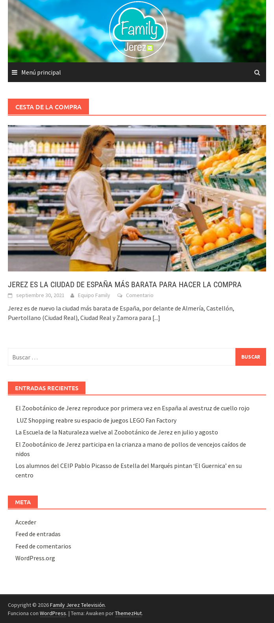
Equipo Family (94, 295)
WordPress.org (35, 558)
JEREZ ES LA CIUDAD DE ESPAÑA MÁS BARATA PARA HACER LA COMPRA (125, 284)
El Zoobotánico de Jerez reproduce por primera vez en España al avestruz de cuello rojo (132, 408)
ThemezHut (128, 613)
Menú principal (41, 72)
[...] (156, 318)
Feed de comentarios (43, 546)
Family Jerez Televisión (77, 604)
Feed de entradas (38, 534)
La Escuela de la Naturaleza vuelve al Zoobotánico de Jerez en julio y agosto (116, 432)
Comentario (140, 295)
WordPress (53, 613)
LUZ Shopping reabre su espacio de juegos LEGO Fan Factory (95, 420)
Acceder (25, 522)
